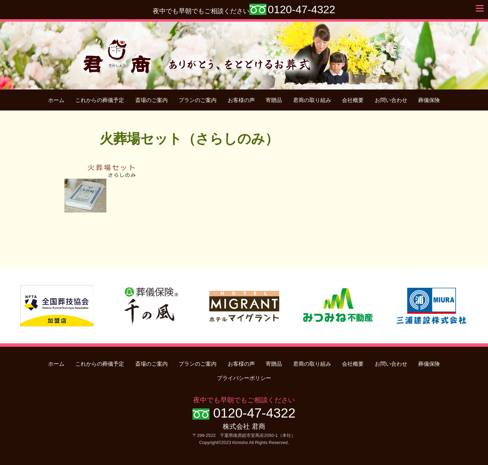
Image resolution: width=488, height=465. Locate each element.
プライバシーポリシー (244, 378)
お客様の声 (241, 100)
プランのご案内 (198, 100)
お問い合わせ (391, 100)
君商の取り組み (312, 100)
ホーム (56, 100)
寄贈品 (274, 100)
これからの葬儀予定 (99, 100)
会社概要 (353, 100)
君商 (244, 52)
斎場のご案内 (151, 100)
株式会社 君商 (244, 426)
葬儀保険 (429, 100)
